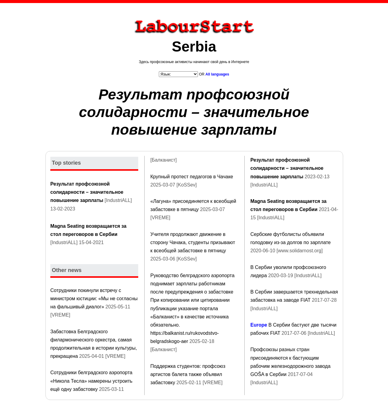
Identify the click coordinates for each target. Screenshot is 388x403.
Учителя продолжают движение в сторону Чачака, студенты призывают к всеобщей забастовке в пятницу (192, 242)
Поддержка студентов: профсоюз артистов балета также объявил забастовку (187, 374)
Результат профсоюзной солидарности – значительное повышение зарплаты (194, 111)
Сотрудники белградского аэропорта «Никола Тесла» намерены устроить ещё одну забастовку (91, 380)
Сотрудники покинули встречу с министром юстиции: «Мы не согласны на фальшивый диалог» (94, 298)
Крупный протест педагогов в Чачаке (191, 176)
